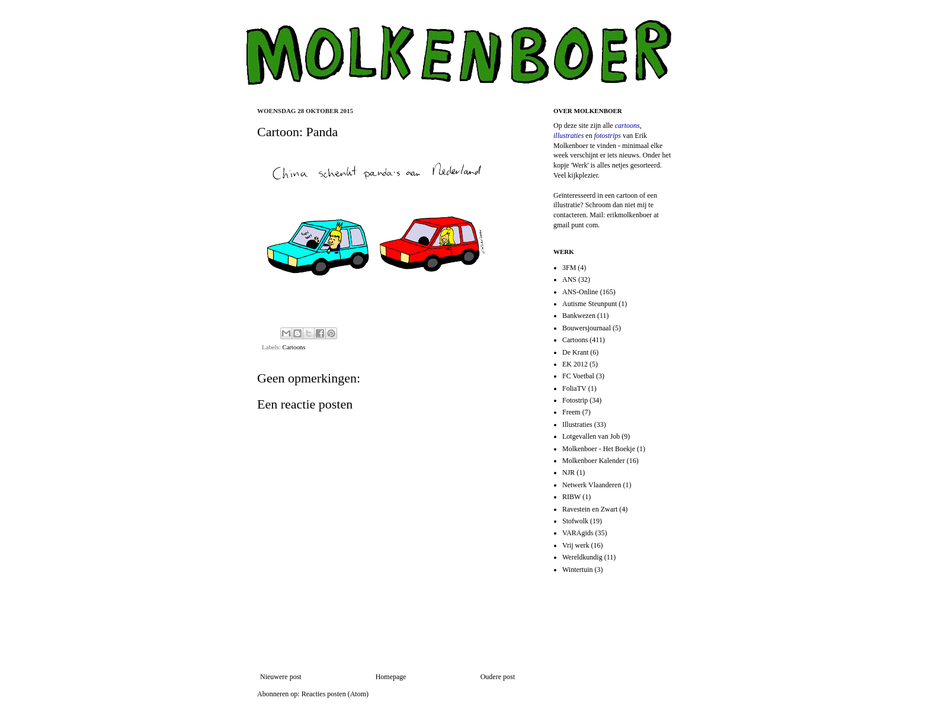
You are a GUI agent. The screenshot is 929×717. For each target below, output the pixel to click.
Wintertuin (577, 569)
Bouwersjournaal (586, 328)
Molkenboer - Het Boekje (598, 449)
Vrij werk (576, 545)
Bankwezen (578, 315)
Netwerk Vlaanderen (591, 485)
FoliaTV (574, 388)
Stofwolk (575, 521)
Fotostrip (575, 400)
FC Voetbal (578, 376)
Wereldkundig (582, 557)
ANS (569, 279)
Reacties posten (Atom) (335, 694)
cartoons (627, 125)
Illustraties (577, 424)
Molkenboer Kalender (593, 460)
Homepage (391, 677)
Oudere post (497, 677)
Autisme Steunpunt (589, 304)
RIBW (571, 497)
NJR (568, 472)
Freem (571, 412)
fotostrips (607, 135)
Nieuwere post (281, 677)
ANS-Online (580, 292)
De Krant (575, 352)
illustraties (568, 135)
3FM (569, 267)
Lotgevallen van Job (591, 436)
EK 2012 (575, 364)
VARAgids (577, 533)
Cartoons (293, 347)
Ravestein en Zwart (589, 509)
